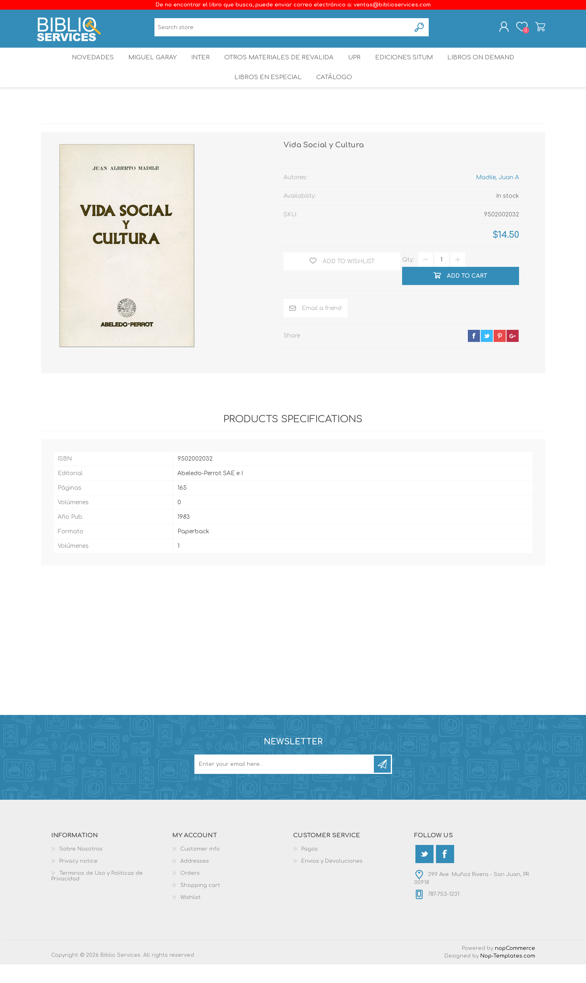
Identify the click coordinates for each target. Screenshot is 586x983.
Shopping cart (536, 29)
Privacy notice (78, 879)
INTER (200, 66)
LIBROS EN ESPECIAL (266, 93)
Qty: (408, 278)
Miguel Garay (148, 66)
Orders (190, 892)
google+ (513, 354)
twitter (487, 354)
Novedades (86, 66)
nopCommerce (515, 967)
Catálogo (334, 93)
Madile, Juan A (497, 196)
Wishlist (190, 916)
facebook (474, 354)
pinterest (500, 354)
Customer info (200, 867)
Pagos (309, 867)
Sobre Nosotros (80, 867)
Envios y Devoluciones (332, 879)
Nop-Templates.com (507, 974)
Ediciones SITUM (409, 66)
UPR (356, 66)
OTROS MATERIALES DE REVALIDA (279, 66)
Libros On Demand (488, 66)
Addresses (194, 879)
